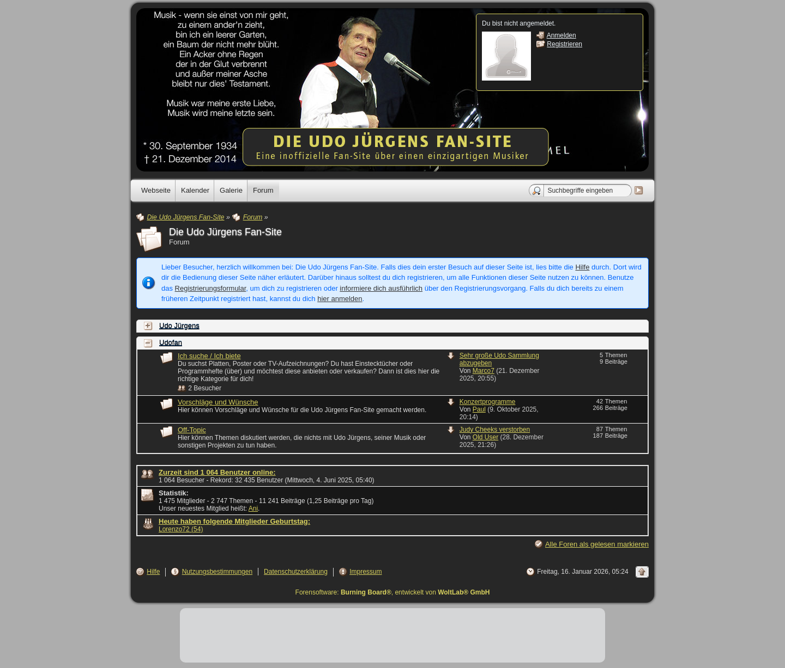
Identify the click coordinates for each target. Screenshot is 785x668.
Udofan (170, 343)
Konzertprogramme (488, 402)
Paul (479, 409)
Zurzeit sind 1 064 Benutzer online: (217, 472)
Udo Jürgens (179, 326)
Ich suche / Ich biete (209, 356)
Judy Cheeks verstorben (495, 429)
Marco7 (483, 371)
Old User (485, 437)
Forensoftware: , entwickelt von (392, 592)
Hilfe (582, 267)
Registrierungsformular (210, 288)
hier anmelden (339, 299)
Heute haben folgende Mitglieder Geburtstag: (234, 521)
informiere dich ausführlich (381, 288)
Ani (253, 508)
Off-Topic (192, 430)
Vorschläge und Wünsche (218, 402)
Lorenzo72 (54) (181, 529)
